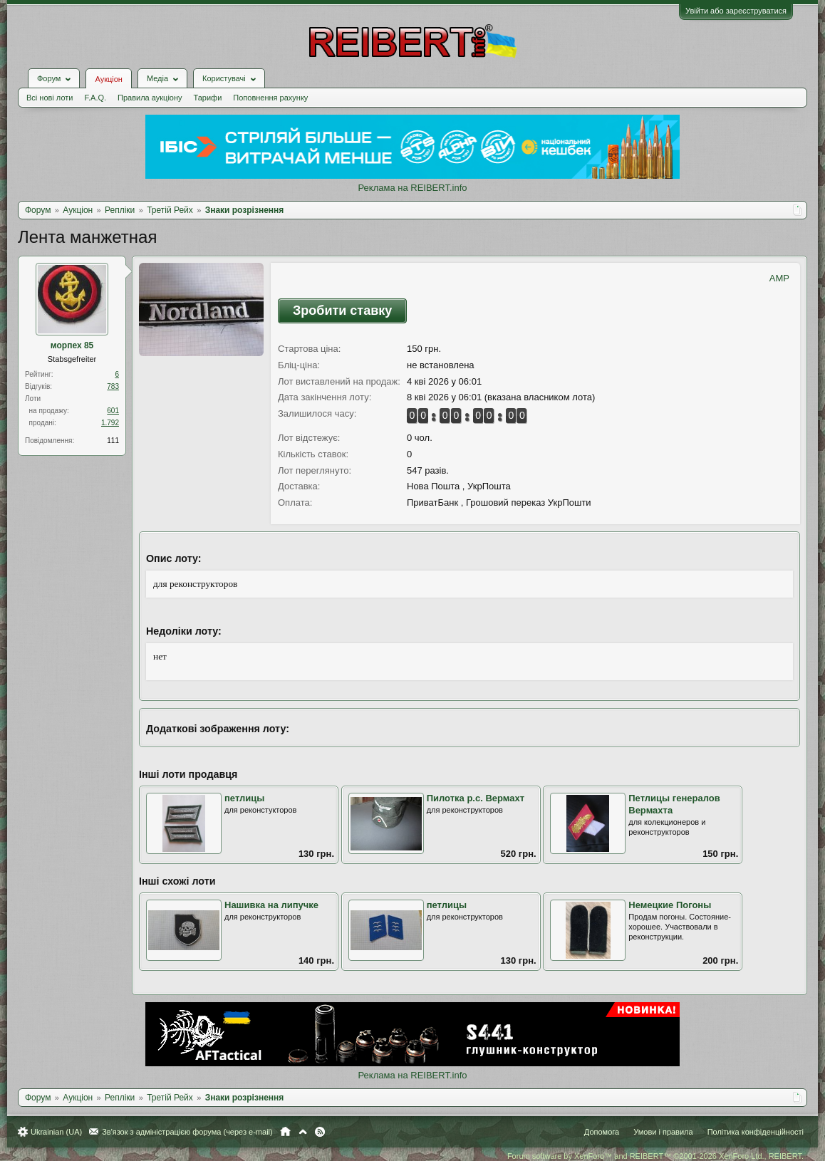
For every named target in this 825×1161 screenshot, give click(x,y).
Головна (285, 1132)
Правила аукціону (150, 97)
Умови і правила (662, 1132)
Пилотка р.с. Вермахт (475, 798)
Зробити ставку (342, 310)
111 (113, 440)
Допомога (601, 1132)
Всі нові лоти (49, 97)
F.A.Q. (95, 97)
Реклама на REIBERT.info (412, 187)
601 (113, 411)
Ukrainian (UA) (56, 1132)
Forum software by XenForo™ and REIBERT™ (655, 1156)
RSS (320, 1132)
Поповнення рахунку (270, 97)
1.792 (110, 423)
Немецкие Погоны (669, 905)
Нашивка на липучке (271, 905)
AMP (779, 278)
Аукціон (108, 79)
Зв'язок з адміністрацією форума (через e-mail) (187, 1132)
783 (113, 386)
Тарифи (208, 97)
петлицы (244, 798)
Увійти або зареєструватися (736, 10)
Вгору (303, 1132)
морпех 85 (72, 345)
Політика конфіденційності (755, 1132)
